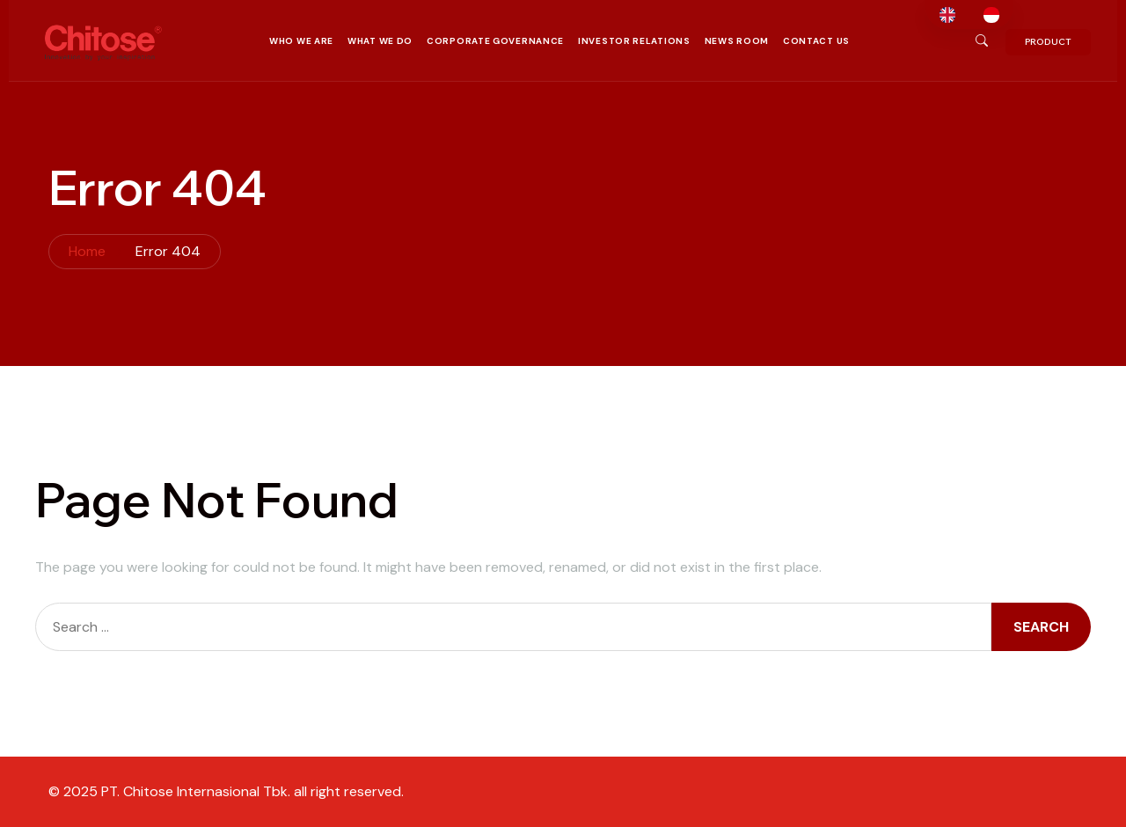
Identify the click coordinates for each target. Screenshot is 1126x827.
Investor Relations (634, 41)
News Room (737, 41)
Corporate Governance (495, 41)
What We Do (380, 41)
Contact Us (816, 41)
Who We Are (301, 41)
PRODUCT (1048, 42)
